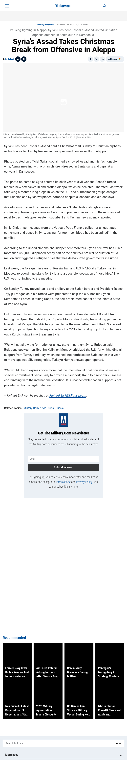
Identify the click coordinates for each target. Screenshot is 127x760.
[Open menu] (7, 6)
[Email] (102, 59)
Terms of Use (63, 480)
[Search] (102, 6)
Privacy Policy (84, 480)
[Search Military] (57, 743)
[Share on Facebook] (90, 59)
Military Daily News (45, 25)
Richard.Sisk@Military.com (67, 395)
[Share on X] (96, 59)
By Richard (9, 59)
